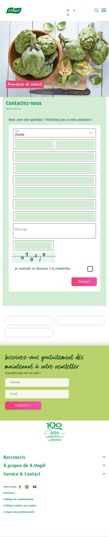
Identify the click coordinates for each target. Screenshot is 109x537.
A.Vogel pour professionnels (18, 512)
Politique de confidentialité (18, 499)
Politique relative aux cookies (20, 506)
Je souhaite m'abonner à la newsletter (42, 269)
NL (68, 14)
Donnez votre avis (13, 109)
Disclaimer (9, 493)
